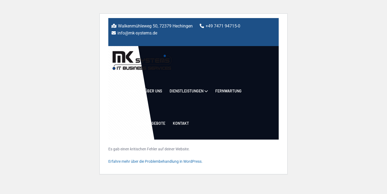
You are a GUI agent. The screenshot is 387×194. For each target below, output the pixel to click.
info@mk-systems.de (137, 33)
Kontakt (181, 123)
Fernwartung (228, 91)
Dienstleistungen (186, 91)
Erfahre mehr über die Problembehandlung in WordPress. (155, 161)
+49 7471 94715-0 (223, 26)
